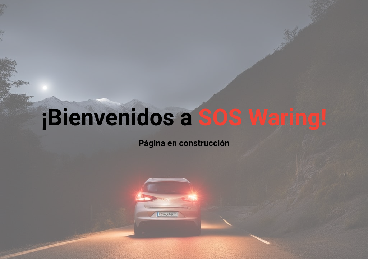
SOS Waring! (262, 117)
